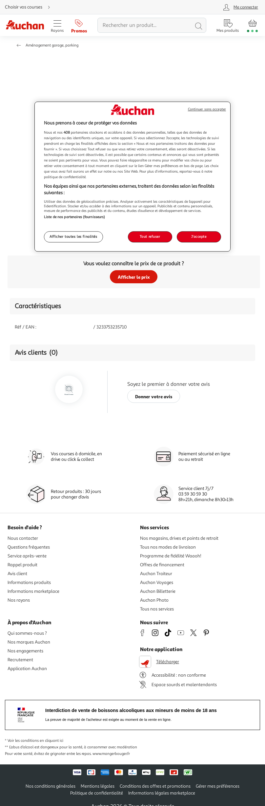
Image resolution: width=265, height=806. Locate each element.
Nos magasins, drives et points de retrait (179, 538)
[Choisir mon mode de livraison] (30, 7)
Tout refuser (150, 236)
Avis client (17, 573)
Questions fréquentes (29, 547)
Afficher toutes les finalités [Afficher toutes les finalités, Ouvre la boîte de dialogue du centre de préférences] (73, 236)
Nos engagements (25, 651)
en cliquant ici (51, 740)
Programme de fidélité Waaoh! (170, 556)
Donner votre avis (154, 396)
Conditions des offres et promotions (155, 786)
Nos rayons (19, 600)
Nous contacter (23, 538)
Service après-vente (27, 556)
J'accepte (198, 236)
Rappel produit (22, 565)
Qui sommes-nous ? (27, 633)
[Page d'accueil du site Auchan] (24, 25)
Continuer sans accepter (207, 109)
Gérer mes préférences (217, 786)
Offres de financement (162, 565)
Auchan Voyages (156, 582)
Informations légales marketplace (161, 793)
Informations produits (29, 582)
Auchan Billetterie (157, 591)
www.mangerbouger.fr (111, 753)
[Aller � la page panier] (252, 25)
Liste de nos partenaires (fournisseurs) (74, 217)
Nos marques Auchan (29, 642)
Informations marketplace (33, 591)
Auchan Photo (154, 600)
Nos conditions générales (50, 786)
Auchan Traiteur (156, 573)
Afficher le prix (134, 277)
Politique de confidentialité (96, 793)
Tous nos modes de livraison (168, 547)
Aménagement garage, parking (52, 45)
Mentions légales (97, 786)
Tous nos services (157, 609)
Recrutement (20, 660)
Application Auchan (27, 668)
